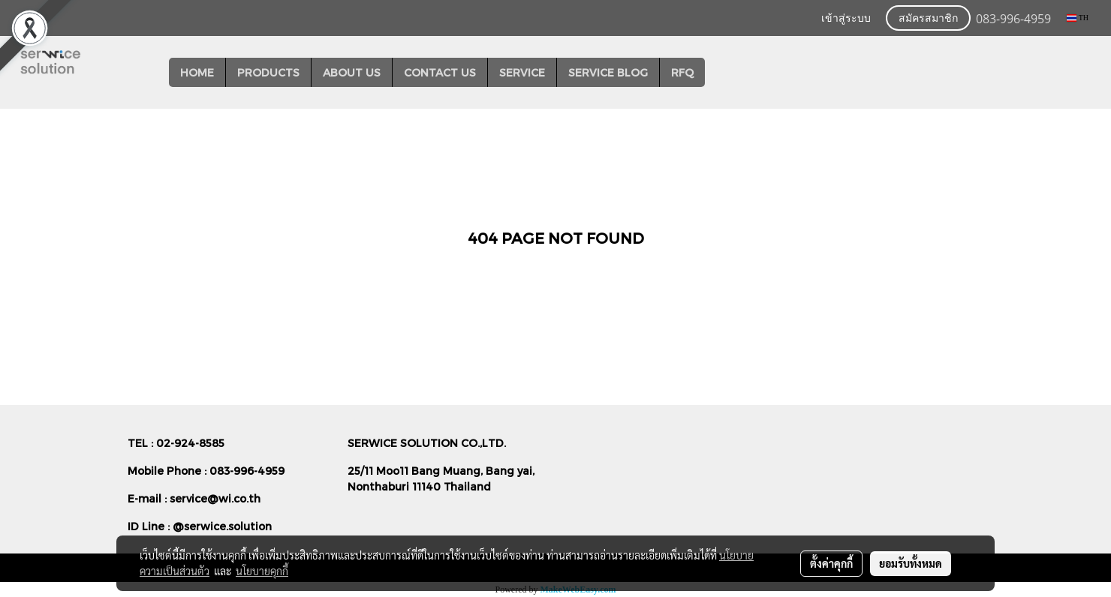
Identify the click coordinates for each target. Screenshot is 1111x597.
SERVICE (522, 72)
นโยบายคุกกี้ (262, 571)
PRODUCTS (268, 72)
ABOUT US (352, 72)
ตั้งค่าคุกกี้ (831, 563)
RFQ (682, 72)
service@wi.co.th (215, 498)
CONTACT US (440, 72)
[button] (718, 73)
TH (1077, 18)
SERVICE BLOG (608, 72)
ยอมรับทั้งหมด (910, 563)
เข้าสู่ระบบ (846, 19)
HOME (197, 72)
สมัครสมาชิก (928, 19)
